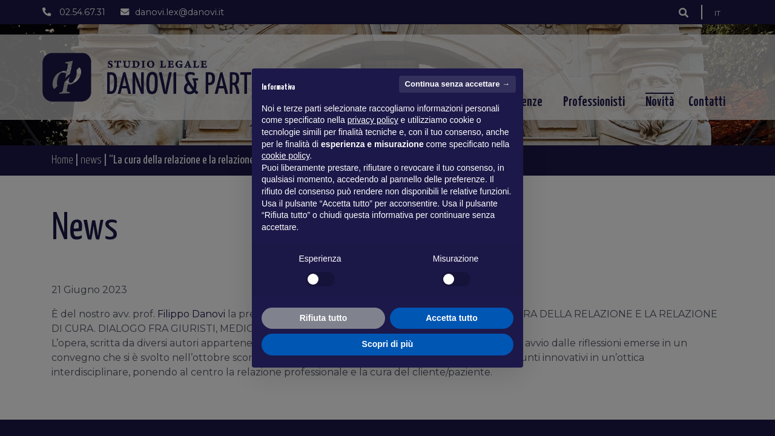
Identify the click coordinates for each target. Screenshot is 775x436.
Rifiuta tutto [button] (324, 318)
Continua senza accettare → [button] (457, 83)
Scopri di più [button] (388, 344)
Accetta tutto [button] (452, 318)
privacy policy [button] (373, 120)
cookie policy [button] (285, 155)
